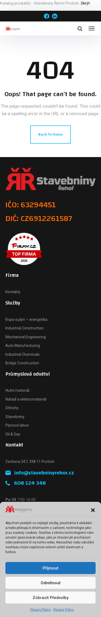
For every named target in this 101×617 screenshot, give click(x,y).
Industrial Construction (24, 328)
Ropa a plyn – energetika (26, 319)
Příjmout (50, 568)
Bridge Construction (22, 363)
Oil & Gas (12, 434)
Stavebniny (15, 417)
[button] (93, 510)
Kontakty (12, 292)
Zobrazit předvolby (50, 597)
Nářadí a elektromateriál (25, 399)
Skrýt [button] (85, 3)
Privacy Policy (40, 610)
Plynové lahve (17, 425)
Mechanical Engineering (25, 337)
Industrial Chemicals (22, 354)
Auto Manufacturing (22, 345)
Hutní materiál (17, 390)
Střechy (12, 408)
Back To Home (50, 134)
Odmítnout (51, 582)
